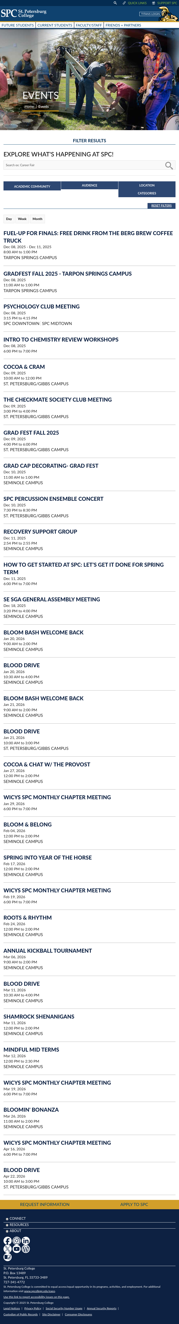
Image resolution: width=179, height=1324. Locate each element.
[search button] (168, 165)
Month (37, 219)
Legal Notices (11, 1308)
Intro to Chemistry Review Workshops (60, 339)
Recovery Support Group (40, 531)
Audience (89, 185)
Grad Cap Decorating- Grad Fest (50, 465)
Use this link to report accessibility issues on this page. (36, 1297)
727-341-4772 (14, 1282)
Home (29, 106)
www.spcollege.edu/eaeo (39, 1291)
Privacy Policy (32, 1308)
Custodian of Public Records (20, 1314)
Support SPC (164, 3)
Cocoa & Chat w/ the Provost (46, 764)
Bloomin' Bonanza (31, 1109)
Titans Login (150, 14)
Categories (147, 193)
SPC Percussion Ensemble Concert (53, 498)
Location (147, 185)
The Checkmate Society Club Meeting (57, 399)
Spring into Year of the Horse (47, 857)
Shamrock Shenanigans (38, 1016)
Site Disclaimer (51, 1314)
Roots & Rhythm (27, 917)
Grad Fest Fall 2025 (31, 432)
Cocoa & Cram (24, 366)
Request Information (44, 1204)
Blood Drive (21, 665)
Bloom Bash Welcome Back (43, 632)
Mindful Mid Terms (31, 1049)
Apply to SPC (134, 1204)
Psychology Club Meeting (41, 306)
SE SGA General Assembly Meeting (51, 599)
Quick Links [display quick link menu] (134, 3)
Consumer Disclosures (78, 1314)
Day (9, 219)
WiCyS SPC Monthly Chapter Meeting (57, 797)
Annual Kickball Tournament (47, 950)
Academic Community (32, 186)
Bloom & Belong (27, 824)
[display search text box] (115, 3)
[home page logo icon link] (25, 13)
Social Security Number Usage (64, 1308)
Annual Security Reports (102, 1308)
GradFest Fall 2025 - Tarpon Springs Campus (67, 273)
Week (22, 219)
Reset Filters (161, 205)
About (15, 1231)
